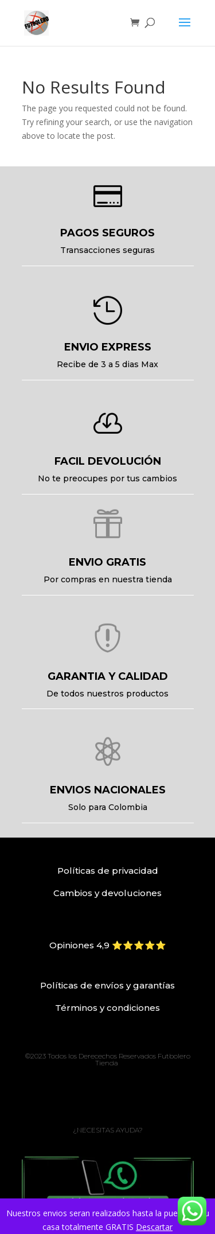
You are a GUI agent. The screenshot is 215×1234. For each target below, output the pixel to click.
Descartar (154, 1226)
